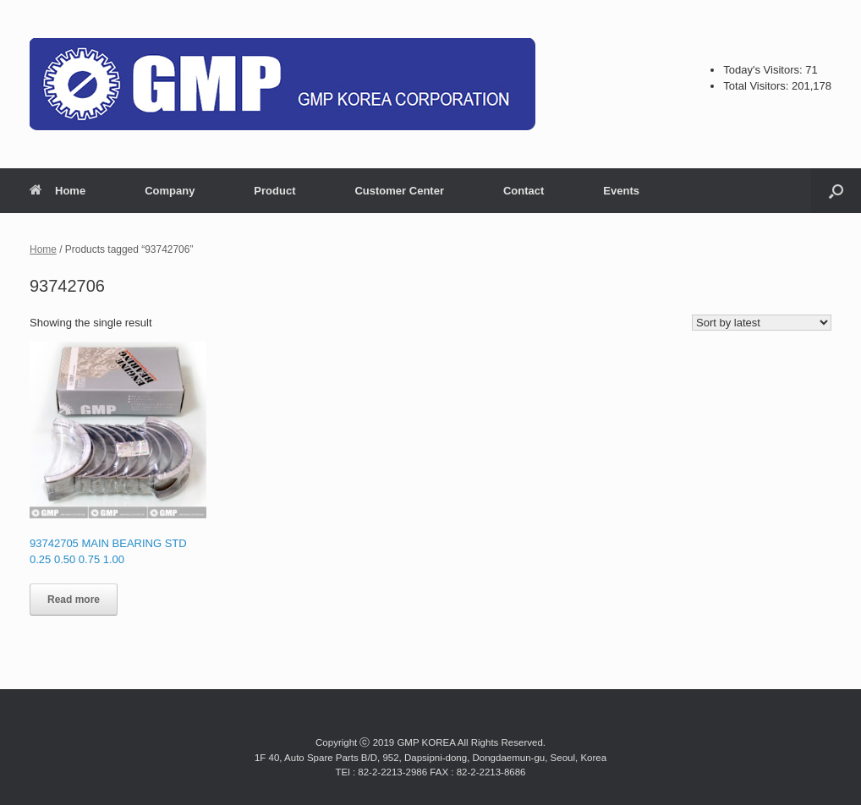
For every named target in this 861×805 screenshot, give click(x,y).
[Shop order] (761, 323)
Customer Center (398, 190)
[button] (836, 190)
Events (621, 190)
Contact (523, 190)
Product (274, 190)
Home (57, 190)
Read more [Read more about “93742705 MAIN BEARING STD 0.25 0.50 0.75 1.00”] (73, 599)
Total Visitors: (757, 85)
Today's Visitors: (764, 69)
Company (170, 190)
